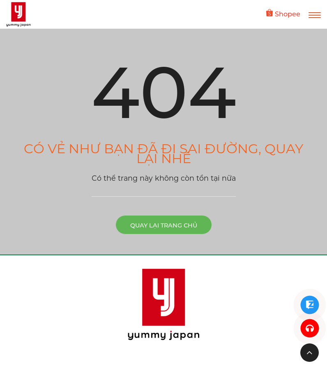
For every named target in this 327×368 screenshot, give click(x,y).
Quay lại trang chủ (163, 225)
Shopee (283, 13)
